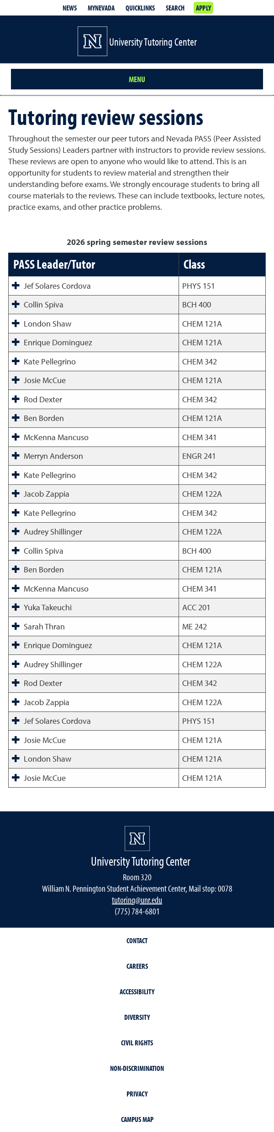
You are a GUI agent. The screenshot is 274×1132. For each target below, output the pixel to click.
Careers (137, 966)
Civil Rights (137, 1042)
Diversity (137, 1017)
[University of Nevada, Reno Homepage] (137, 838)
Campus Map (137, 1119)
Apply (203, 7)
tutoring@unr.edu (137, 899)
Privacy (137, 1093)
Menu (137, 79)
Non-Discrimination (137, 1068)
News (70, 7)
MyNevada (101, 7)
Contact (137, 940)
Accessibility (137, 991)
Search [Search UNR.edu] (175, 7)
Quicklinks (140, 7)
